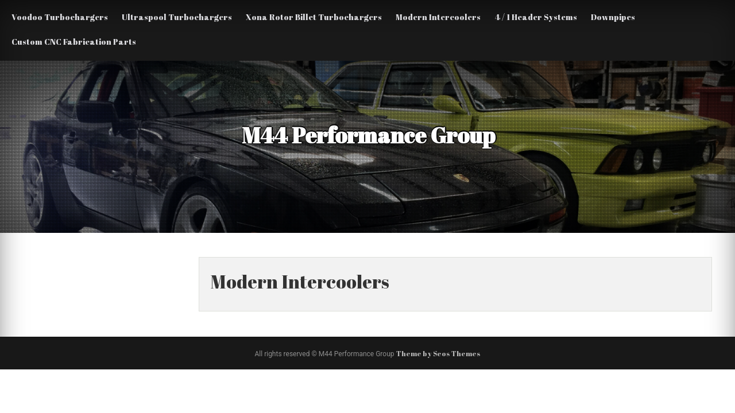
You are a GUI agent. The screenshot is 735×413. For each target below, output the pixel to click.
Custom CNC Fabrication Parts (73, 41)
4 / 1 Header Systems (535, 16)
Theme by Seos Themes (438, 353)
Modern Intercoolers (438, 16)
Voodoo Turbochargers (59, 16)
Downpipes (613, 16)
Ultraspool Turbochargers (177, 16)
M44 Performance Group (365, 135)
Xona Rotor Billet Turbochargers (314, 16)
